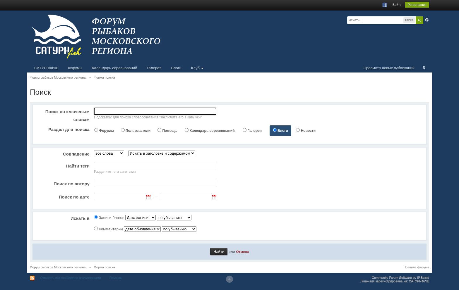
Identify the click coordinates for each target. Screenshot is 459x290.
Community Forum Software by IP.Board (400, 277)
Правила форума (416, 267)
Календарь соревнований (114, 68)
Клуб (197, 68)
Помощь (169, 131)
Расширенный (426, 20)
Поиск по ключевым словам (67, 115)
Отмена (242, 251)
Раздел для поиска (69, 129)
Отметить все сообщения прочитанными (70, 277)
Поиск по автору (72, 183)
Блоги (176, 68)
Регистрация (417, 4)
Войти (397, 4)
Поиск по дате (74, 196)
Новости (308, 131)
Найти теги (78, 165)
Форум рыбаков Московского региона (58, 267)
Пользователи (138, 131)
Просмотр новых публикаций (389, 68)
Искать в (80, 218)
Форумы (75, 68)
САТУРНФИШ (46, 68)
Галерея (154, 68)
